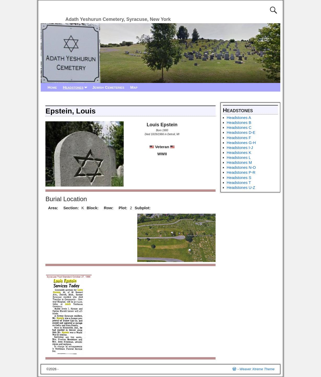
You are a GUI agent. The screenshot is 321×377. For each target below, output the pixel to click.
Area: (53, 208)
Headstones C (239, 127)
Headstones (76, 87)
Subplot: (143, 208)
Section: (71, 208)
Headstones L (239, 157)
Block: (93, 208)
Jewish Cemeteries (108, 87)
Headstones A (239, 117)
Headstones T (239, 182)
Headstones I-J (240, 147)
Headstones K (239, 152)
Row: (109, 208)
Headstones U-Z (241, 187)
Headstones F (239, 137)
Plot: (122, 208)
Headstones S (239, 177)
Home (52, 87)
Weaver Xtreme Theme (257, 369)
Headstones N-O (241, 167)
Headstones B (239, 122)
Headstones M (239, 162)
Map (134, 87)
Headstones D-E (241, 132)
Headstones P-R (241, 172)
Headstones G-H (241, 142)
